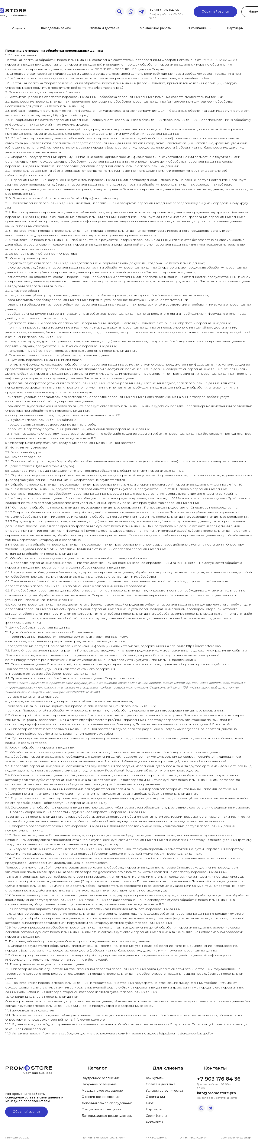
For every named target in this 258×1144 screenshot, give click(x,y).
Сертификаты (156, 1116)
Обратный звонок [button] (215, 11)
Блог (149, 1103)
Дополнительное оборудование (107, 1103)
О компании (197, 28)
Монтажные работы (155, 28)
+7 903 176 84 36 (164, 10)
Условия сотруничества (164, 1091)
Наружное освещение (99, 1084)
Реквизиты (154, 1122)
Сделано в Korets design (236, 1137)
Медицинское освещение (102, 1091)
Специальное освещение (101, 1109)
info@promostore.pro (216, 1093)
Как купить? (155, 1078)
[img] (130, 11)
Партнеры (235, 28)
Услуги (17, 28)
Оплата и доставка (104, 28)
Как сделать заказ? (56, 28)
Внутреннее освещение (101, 1078)
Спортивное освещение (101, 1097)
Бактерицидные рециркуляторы (107, 1116)
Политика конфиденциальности (103, 1137)
